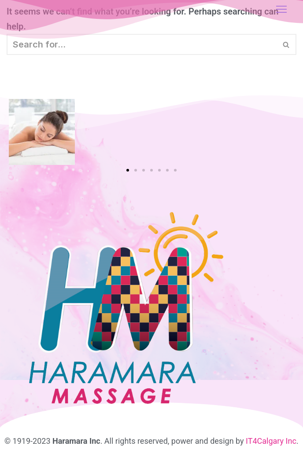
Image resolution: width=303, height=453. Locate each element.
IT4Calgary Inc (271, 441)
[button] (127, 170)
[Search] (142, 44)
